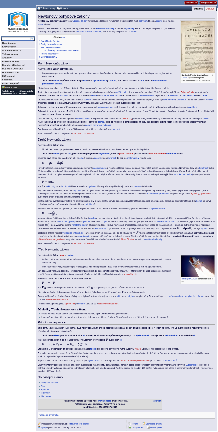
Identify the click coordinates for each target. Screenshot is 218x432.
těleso (41, 24)
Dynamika (53, 415)
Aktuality (7, 57)
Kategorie (43, 415)
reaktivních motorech (108, 304)
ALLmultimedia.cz (11, 50)
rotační (138, 349)
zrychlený (194, 194)
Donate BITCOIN (11, 72)
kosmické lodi (172, 95)
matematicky (133, 158)
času (66, 221)
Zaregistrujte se (208, 2)
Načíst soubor (11, 87)
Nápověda (23, 93)
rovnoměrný (168, 100)
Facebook (7, 79)
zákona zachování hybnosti (98, 125)
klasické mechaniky (105, 28)
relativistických (101, 228)
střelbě (81, 304)
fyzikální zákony (80, 21)
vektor (49, 186)
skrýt (63, 37)
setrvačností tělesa (106, 107)
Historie (64, 8)
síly (85, 80)
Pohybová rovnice (49, 383)
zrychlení (192, 107)
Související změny (154, 424)
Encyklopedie (9, 46)
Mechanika (46, 396)
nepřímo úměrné (157, 153)
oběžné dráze (188, 95)
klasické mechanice (183, 174)
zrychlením (104, 153)
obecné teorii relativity (152, 239)
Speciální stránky (9, 93)
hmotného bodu (79, 225)
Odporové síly (187, 92)
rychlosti (210, 100)
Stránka (198, 8)
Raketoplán (186, 279)
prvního (170, 296)
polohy (72, 221)
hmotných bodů (170, 360)
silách (83, 119)
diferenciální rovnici (166, 221)
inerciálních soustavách (83, 133)
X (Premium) (8, 76)
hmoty (103, 168)
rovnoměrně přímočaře (157, 194)
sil (84, 335)
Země (204, 95)
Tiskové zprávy (10, 54)
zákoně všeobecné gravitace (51, 239)
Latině (184, 78)
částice (96, 168)
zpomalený (205, 194)
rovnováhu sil (130, 274)
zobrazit (157, 401)
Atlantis (194, 279)
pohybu (87, 100)
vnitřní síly (127, 119)
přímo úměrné (126, 153)
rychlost (78, 190)
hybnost (116, 129)
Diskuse (210, 8)
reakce (70, 255)
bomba (101, 122)
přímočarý (181, 100)
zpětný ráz (70, 304)
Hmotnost (45, 393)
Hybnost (45, 389)
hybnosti (112, 158)
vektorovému (171, 335)
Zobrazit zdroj (47, 8)
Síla (43, 386)
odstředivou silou (146, 95)
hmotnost (203, 168)
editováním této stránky (78, 424)
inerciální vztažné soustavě (88, 31)
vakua (103, 95)
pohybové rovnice (157, 208)
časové (97, 158)
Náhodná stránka (26, 91)
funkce (60, 221)
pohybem (143, 21)
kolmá (199, 201)
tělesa (94, 95)
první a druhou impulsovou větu (135, 360)
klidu (142, 80)
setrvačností (83, 236)
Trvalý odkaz (137, 427)
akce (62, 255)
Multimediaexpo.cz (18, 21)
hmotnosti (171, 153)
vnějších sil (120, 92)
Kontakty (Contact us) (13, 65)
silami (159, 21)
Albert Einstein (127, 239)
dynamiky (129, 28)
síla (69, 153)
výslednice (67, 233)
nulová (113, 80)
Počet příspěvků (10, 83)
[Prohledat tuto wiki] (16, 38)
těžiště (206, 119)
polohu (92, 218)
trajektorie (89, 204)
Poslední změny (10, 61)
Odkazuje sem (156, 427)
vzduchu (64, 95)
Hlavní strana (9, 43)
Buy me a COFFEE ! (12, 68)
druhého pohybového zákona (190, 296)
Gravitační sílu (114, 95)
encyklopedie (104, 401)
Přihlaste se (191, 2)
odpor (104, 221)
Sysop (43, 427)
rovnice (137, 186)
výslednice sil (100, 80)
